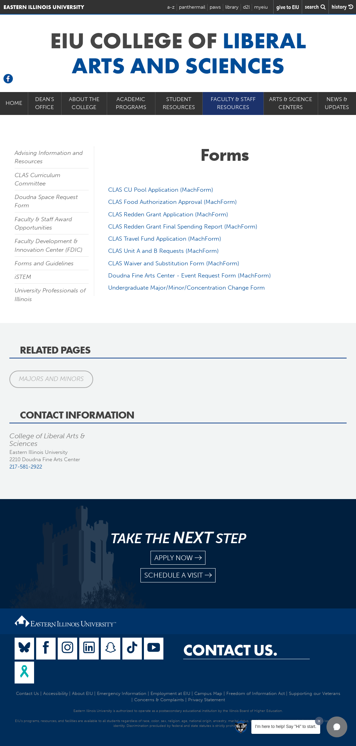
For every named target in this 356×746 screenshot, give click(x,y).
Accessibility (55, 693)
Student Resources (179, 103)
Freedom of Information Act (255, 693)
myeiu (261, 7)
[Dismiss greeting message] (319, 721)
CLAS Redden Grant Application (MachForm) (168, 214)
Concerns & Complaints (159, 699)
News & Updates (337, 103)
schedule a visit (178, 575)
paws (215, 7)
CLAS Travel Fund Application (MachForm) (164, 238)
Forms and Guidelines (44, 263)
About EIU (82, 693)
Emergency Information (121, 693)
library (231, 7)
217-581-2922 (25, 467)
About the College (84, 103)
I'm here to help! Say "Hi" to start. (285, 726)
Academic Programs (131, 103)
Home (14, 103)
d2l (246, 7)
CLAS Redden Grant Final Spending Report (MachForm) (182, 226)
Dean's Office (44, 103)
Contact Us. (230, 650)
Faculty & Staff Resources (233, 103)
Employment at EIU (170, 693)
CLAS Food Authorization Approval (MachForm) (172, 201)
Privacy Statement (206, 699)
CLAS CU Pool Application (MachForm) (160, 189)
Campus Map (208, 693)
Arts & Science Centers (290, 103)
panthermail (192, 7)
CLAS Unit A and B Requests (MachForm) (163, 250)
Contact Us (27, 693)
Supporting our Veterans (314, 693)
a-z (171, 7)
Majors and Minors (51, 379)
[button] (336, 726)
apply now (178, 558)
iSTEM (23, 276)
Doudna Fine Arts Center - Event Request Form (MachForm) (189, 275)
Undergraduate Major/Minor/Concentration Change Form (186, 287)
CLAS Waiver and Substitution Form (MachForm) (173, 263)
